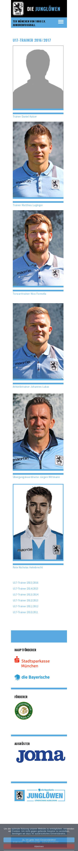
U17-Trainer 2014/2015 (25, 588)
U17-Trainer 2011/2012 (25, 606)
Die (43, 8)
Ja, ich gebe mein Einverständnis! (39, 842)
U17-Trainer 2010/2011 (25, 612)
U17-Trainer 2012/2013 (25, 600)
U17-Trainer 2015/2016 (25, 582)
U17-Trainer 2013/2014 (25, 594)
